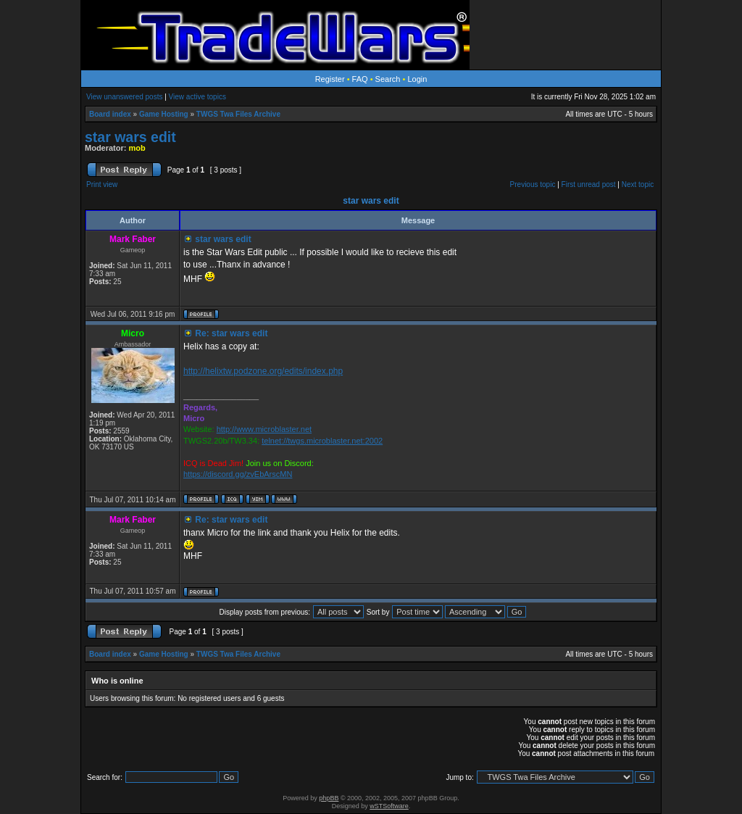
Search (388, 79)
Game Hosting (163, 114)
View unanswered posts (124, 97)
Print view (101, 184)
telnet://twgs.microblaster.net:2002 (322, 440)
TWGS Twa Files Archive (238, 114)
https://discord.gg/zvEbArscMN (237, 474)
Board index (110, 114)
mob (137, 148)
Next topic (638, 184)
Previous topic (533, 184)
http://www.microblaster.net (264, 429)
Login (417, 79)
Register (330, 79)
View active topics (197, 97)
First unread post (589, 184)
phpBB (328, 798)
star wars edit (130, 137)
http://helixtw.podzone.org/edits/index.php (263, 371)
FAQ (360, 79)
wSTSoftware (389, 806)
